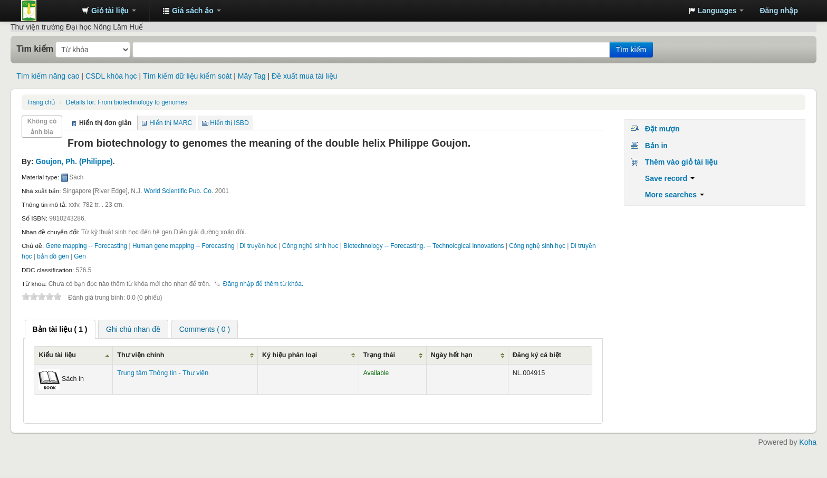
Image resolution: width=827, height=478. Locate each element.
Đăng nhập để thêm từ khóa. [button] (263, 284)
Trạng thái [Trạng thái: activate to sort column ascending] (379, 355)
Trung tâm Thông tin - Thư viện (47, 10)
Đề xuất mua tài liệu (304, 76)
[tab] (60, 329)
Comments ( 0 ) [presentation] (204, 329)
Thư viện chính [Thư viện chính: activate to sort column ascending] (140, 355)
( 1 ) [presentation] (60, 329)
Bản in (656, 145)
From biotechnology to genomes (126, 102)
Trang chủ (41, 102)
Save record (670, 178)
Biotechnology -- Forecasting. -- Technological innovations (423, 246)
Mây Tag (252, 76)
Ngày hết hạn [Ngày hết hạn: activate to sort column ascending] (452, 355)
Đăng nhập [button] (778, 10)
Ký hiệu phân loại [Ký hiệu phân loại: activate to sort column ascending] (289, 355)
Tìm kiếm (34, 48)
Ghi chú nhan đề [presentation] (133, 329)
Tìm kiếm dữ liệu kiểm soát (187, 76)
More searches (674, 194)
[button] (109, 10)
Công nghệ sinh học (310, 246)
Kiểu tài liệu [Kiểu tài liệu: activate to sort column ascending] (57, 355)
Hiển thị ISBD (229, 123)
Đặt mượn (662, 129)
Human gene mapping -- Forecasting (183, 246)
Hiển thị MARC (170, 123)
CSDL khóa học (111, 76)
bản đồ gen (53, 256)
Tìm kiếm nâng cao (47, 76)
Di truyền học (258, 246)
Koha (807, 442)
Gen (79, 256)
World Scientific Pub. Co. (178, 191)
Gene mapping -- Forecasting (87, 246)
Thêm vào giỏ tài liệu (681, 162)
